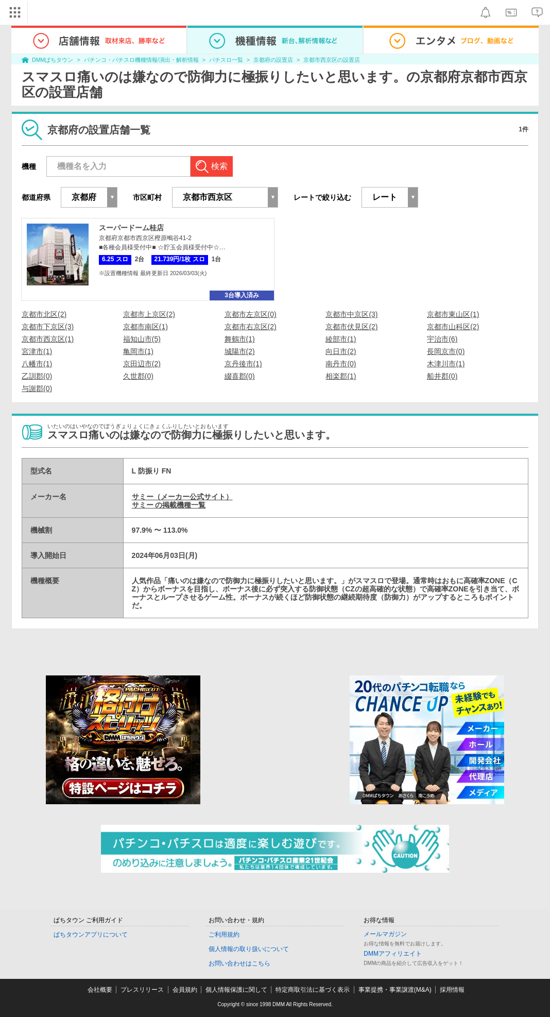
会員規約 (185, 989)
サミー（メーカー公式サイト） (182, 497)
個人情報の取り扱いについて (249, 949)
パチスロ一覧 (226, 60)
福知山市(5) (142, 339)
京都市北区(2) (44, 314)
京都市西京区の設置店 (331, 60)
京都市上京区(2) (149, 314)
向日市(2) (340, 351)
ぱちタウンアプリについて (91, 934)
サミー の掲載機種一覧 (169, 505)
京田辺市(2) (142, 363)
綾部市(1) (340, 339)
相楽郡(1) (340, 376)
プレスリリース (142, 989)
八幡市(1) (37, 363)
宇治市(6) (442, 339)
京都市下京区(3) (48, 326)
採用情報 (452, 989)
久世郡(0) (138, 376)
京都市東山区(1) (453, 314)
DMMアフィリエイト (393, 953)
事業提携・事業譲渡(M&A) (395, 989)
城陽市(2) (240, 351)
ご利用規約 (224, 934)
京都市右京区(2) (251, 326)
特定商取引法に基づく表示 (313, 989)
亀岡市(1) (138, 351)
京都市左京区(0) (251, 314)
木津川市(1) (446, 363)
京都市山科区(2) (453, 326)
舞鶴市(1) (240, 339)
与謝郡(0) (37, 388)
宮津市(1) (37, 351)
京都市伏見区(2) (351, 326)
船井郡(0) (442, 376)
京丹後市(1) (243, 363)
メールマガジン (385, 934)
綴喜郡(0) (240, 376)
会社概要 (100, 989)
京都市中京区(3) (351, 314)
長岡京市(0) (446, 351)
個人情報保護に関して (236, 989)
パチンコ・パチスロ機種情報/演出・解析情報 (141, 60)
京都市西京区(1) (48, 339)
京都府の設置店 (273, 60)
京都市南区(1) (145, 326)
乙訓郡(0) (37, 376)
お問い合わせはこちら (239, 963)
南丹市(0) (340, 363)
